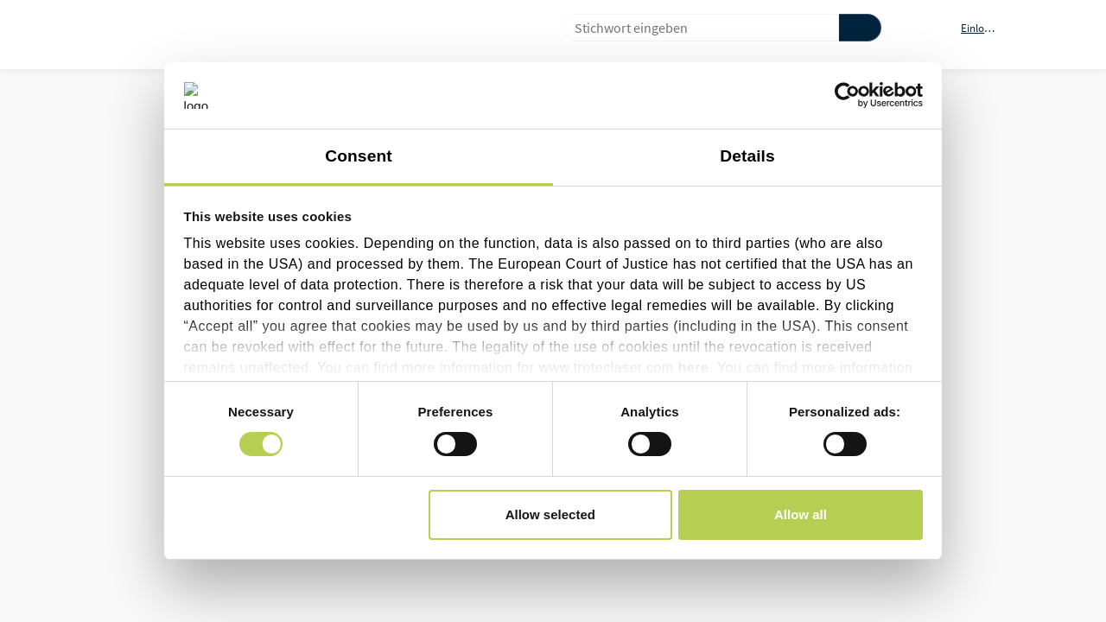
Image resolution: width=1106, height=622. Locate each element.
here (693, 367)
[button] (988, 27)
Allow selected (550, 514)
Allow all (800, 514)
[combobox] (694, 28)
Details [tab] (747, 156)
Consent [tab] (358, 156)
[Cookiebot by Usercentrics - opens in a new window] (847, 95)
